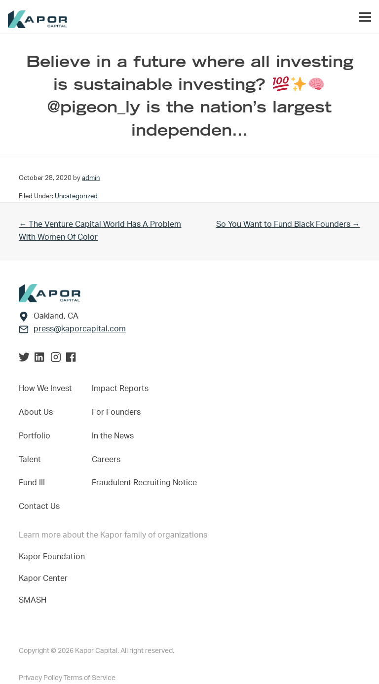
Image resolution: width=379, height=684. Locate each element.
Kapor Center (45, 578)
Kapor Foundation (54, 557)
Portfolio (34, 436)
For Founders (116, 412)
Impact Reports (120, 389)
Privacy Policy (41, 678)
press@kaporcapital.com (80, 329)
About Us (36, 412)
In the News (113, 436)
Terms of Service (89, 678)
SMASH (32, 600)
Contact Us (39, 506)
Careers (106, 460)
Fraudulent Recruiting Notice (144, 483)
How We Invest (45, 389)
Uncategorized (76, 196)
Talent (30, 460)
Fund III (32, 483)
